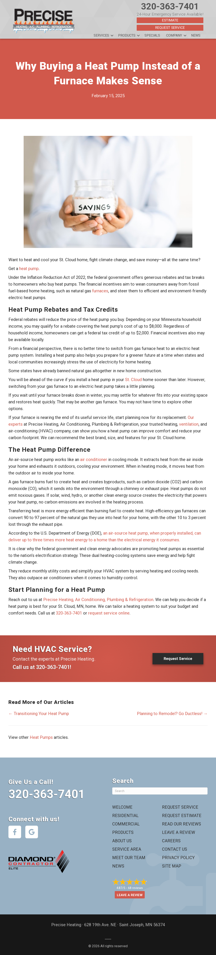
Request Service (170, 27)
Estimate (170, 20)
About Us (122, 840)
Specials (152, 35)
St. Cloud (133, 379)
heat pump (29, 268)
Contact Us (174, 849)
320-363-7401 (170, 6)
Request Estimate (181, 815)
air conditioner (93, 459)
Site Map (171, 865)
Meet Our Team (128, 857)
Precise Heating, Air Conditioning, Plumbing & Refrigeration (98, 599)
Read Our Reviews (181, 823)
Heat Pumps (41, 737)
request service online (109, 612)
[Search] (160, 790)
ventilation (188, 424)
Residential (125, 815)
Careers (171, 840)
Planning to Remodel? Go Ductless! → (172, 713)
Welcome (122, 806)
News (195, 35)
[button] (112, 35)
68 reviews (135, 888)
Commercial (126, 823)
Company (174, 35)
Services (101, 35)
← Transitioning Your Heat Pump (38, 713)
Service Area (126, 849)
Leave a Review (178, 832)
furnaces (100, 290)
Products (126, 35)
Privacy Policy (178, 857)
